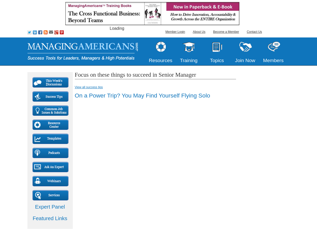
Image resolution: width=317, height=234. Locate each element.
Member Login (175, 32)
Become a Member (226, 32)
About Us (199, 32)
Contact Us (254, 32)
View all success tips (89, 87)
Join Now (245, 60)
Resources (160, 60)
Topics (217, 60)
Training (189, 60)
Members (273, 60)
